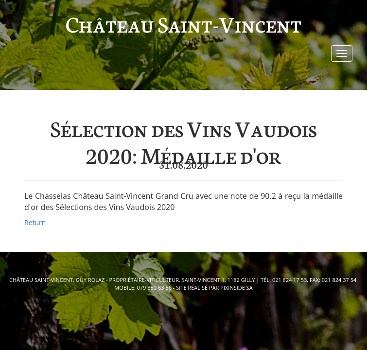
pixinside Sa (236, 287)
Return (35, 222)
